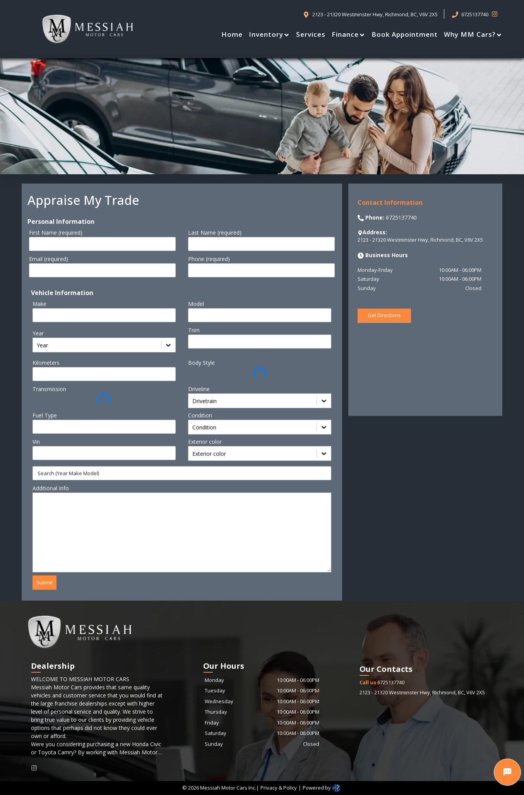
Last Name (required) (214, 232)
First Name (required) (55, 232)
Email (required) (48, 259)
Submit (44, 582)
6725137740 (382, 682)
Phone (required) (209, 259)
